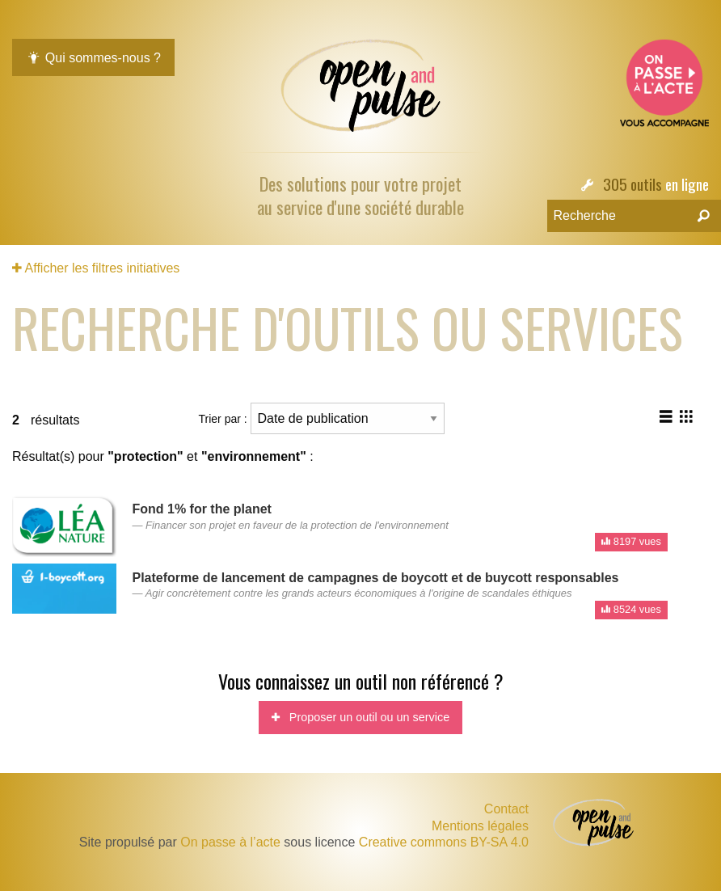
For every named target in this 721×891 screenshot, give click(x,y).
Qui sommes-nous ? (93, 58)
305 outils (632, 184)
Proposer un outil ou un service (360, 717)
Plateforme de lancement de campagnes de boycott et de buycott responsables (375, 578)
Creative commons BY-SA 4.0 (444, 842)
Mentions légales (480, 826)
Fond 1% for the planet (201, 509)
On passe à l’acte (230, 842)
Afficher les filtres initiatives (95, 268)
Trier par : (322, 418)
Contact (506, 809)
